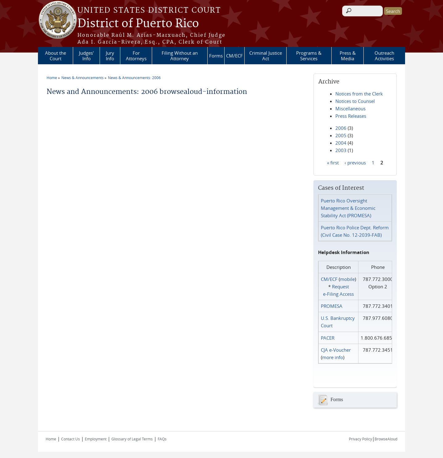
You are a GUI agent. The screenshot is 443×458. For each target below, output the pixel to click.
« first (333, 162)
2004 (340, 143)
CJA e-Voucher (336, 350)
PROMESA (331, 306)
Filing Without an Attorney (180, 55)
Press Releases (350, 116)
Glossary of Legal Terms (132, 438)
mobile (347, 279)
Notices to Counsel (355, 101)
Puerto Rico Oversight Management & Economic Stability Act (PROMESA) (348, 207)
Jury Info (110, 55)
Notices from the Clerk (359, 94)
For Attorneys (136, 55)
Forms (216, 56)
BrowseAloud (386, 438)
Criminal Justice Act (265, 55)
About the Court (55, 55)
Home (52, 77)
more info (332, 357)
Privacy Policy (360, 438)
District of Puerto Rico (138, 24)
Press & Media (348, 55)
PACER (327, 338)
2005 (340, 135)
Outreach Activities (384, 55)
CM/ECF (234, 56)
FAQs (162, 438)
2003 (340, 150)
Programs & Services (308, 55)
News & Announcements (82, 77)
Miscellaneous (350, 108)
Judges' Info (86, 55)
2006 (340, 128)
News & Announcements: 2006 (134, 77)
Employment (95, 438)
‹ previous (355, 162)
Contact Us (70, 438)
